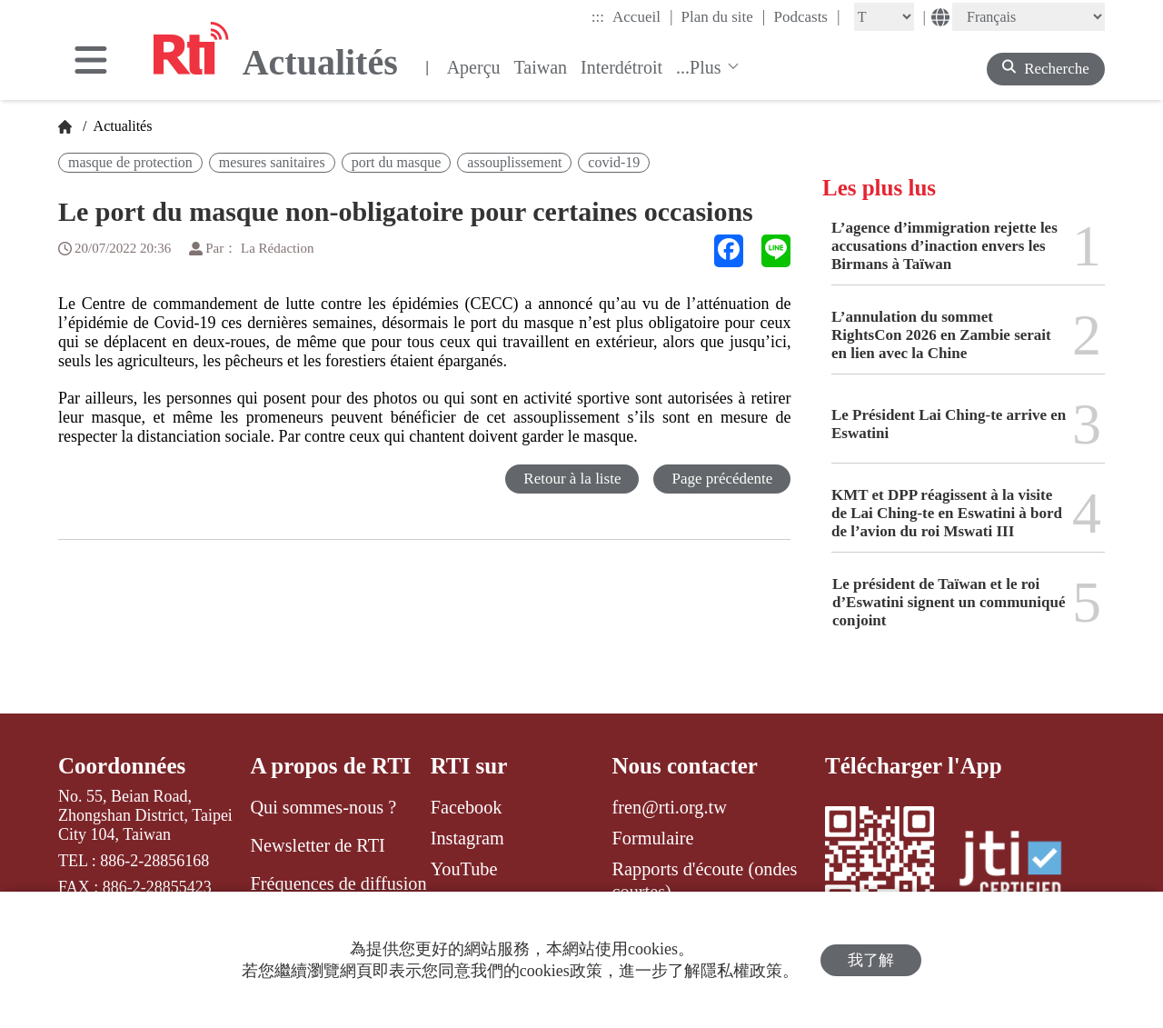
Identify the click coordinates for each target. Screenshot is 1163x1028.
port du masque (397, 162)
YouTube (464, 869)
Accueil (642, 16)
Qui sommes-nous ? (323, 807)
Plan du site (723, 16)
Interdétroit (621, 67)
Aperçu (474, 67)
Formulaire (653, 838)
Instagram (467, 838)
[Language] (1028, 17)
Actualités (121, 126)
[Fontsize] (884, 17)
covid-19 (614, 162)
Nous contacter (685, 766)
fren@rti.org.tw (669, 807)
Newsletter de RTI (317, 845)
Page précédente (721, 478)
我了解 (871, 960)
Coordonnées (121, 766)
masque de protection (130, 162)
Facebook (466, 807)
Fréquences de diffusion (338, 883)
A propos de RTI (330, 766)
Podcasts (806, 16)
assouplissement (514, 162)
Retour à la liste (572, 478)
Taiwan (541, 67)
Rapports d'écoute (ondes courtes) (705, 880)
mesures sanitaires (272, 162)
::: (597, 16)
